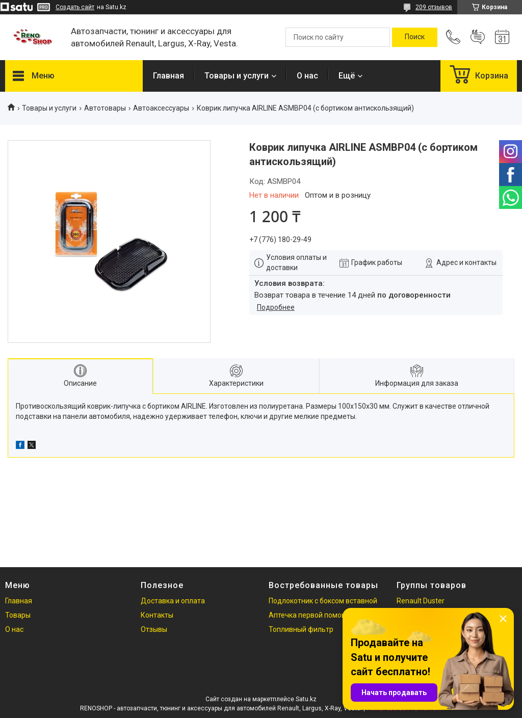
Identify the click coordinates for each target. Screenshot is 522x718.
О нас (307, 76)
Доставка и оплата (173, 601)
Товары (18, 615)
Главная (168, 76)
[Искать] (414, 37)
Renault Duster (421, 601)
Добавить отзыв (478, 37)
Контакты (157, 615)
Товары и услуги (236, 76)
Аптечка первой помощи (310, 615)
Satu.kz (306, 699)
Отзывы (154, 629)
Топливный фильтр (301, 629)
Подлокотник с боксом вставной (323, 601)
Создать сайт (75, 7)
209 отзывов (433, 7)
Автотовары (105, 108)
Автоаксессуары (161, 108)
